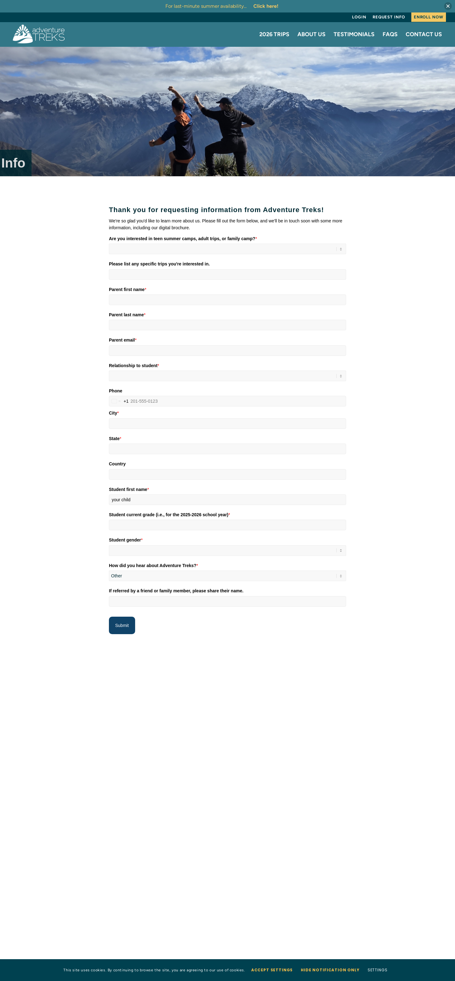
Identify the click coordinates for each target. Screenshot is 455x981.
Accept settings (272, 970)
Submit (122, 625)
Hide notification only (330, 970)
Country (117, 463)
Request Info (389, 17)
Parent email (123, 340)
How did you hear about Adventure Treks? (153, 565)
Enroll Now (428, 17)
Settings (378, 970)
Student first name (129, 489)
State (115, 438)
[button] (448, 6)
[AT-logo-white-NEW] (39, 34)
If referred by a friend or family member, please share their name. (176, 590)
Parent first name (127, 289)
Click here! (265, 6)
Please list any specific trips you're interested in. (159, 263)
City (114, 412)
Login (359, 17)
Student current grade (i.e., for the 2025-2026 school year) (169, 514)
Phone (115, 390)
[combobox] (119, 401)
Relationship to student (134, 365)
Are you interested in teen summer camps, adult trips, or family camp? (183, 238)
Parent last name (127, 314)
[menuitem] (359, 17)
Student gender (126, 539)
